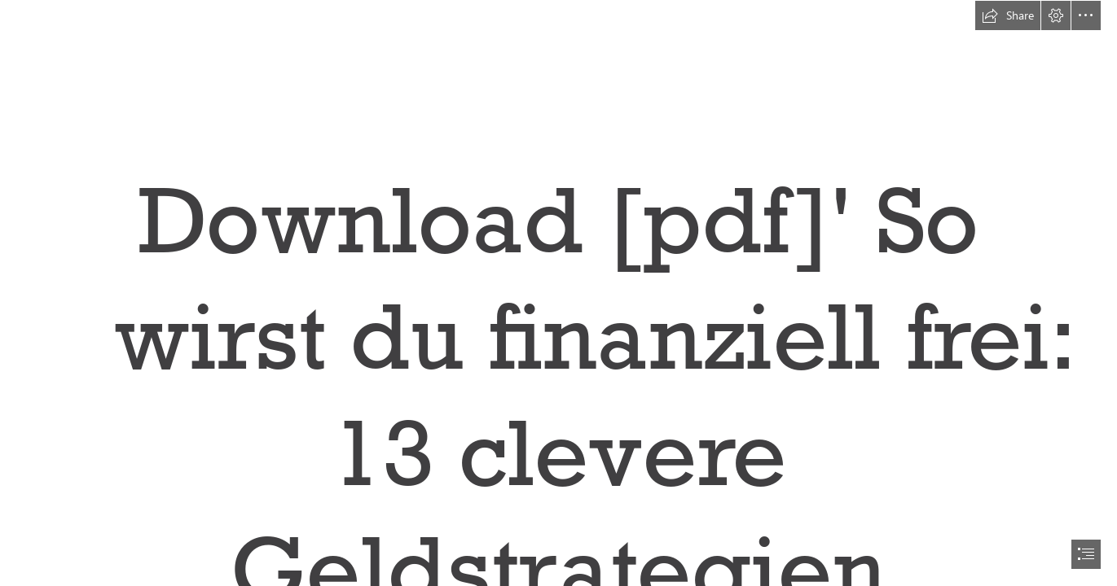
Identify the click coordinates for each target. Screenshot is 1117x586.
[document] (558, 293)
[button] (1007, 15)
